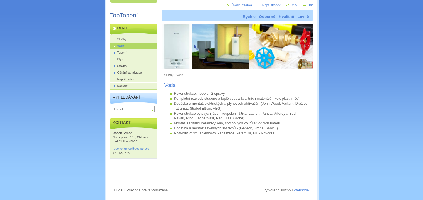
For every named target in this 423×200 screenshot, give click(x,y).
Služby (169, 75)
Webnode (301, 190)
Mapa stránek (271, 5)
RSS (294, 5)
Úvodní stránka (242, 5)
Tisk (310, 5)
